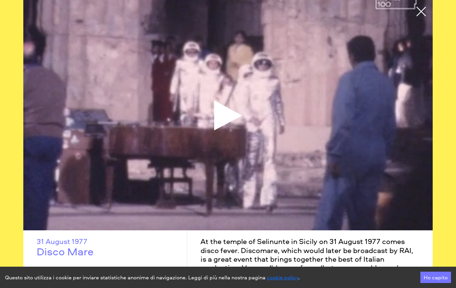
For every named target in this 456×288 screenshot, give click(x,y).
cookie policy (282, 277)
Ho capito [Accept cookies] (436, 277)
